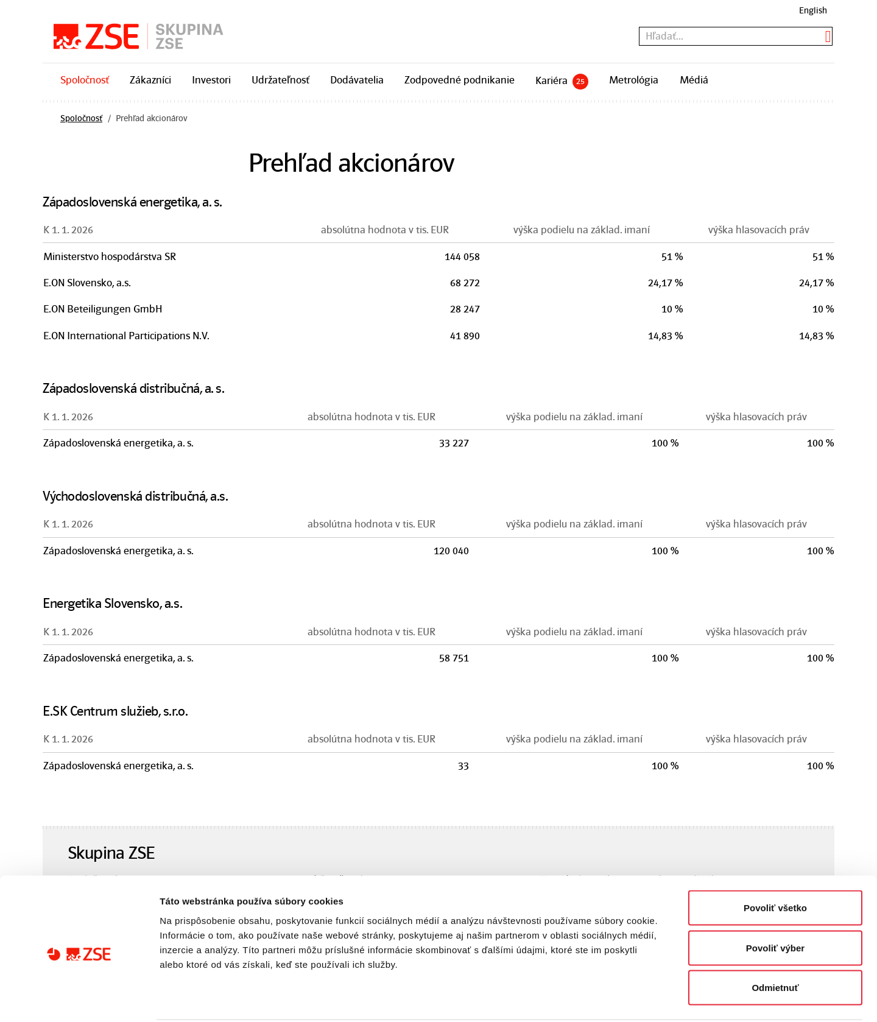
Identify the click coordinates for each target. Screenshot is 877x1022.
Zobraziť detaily (636, 998)
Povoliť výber (775, 902)
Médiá (694, 80)
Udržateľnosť (280, 80)
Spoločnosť (84, 80)
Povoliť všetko (775, 862)
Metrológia (633, 80)
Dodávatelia (357, 80)
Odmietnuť (775, 942)
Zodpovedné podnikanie (459, 80)
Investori (211, 80)
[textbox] (736, 36)
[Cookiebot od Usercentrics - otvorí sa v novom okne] (79, 998)
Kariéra (561, 82)
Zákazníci (150, 80)
